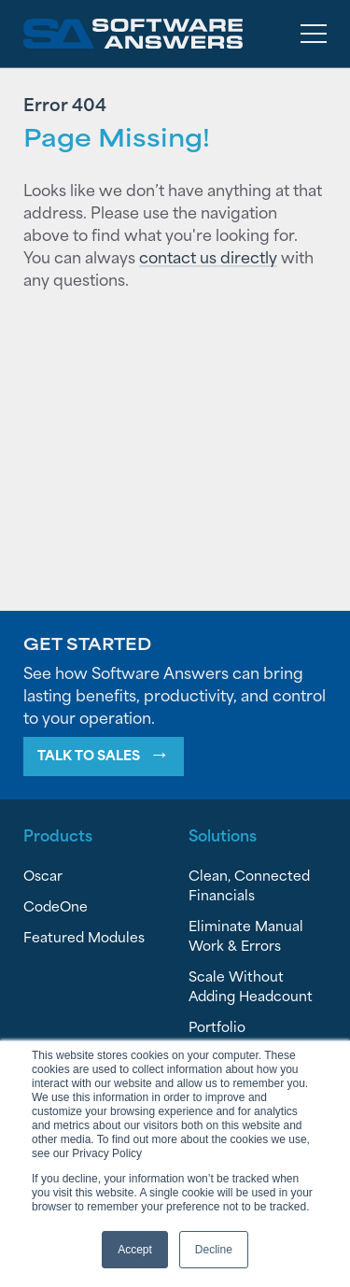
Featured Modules (84, 936)
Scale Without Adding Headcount (251, 985)
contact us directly (208, 256)
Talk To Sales (88, 754)
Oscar (43, 874)
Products (57, 834)
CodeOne (55, 905)
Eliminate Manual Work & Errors (246, 935)
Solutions (223, 834)
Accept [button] (135, 1249)
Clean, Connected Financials (249, 884)
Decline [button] (213, 1249)
